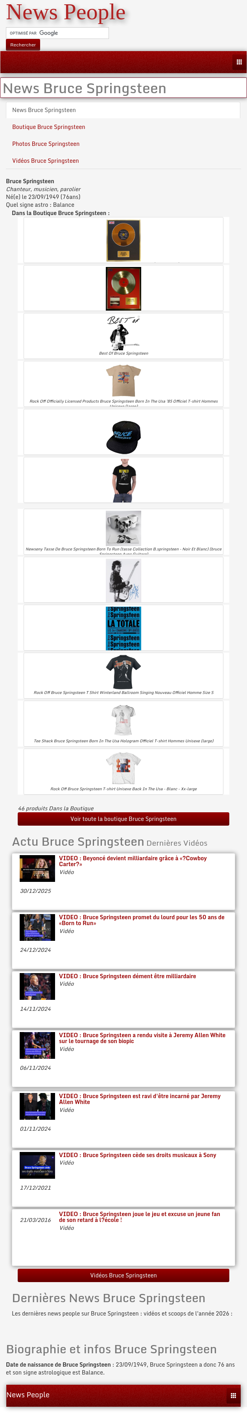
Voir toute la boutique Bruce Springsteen (123, 818)
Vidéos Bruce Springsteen (45, 160)
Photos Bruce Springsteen (45, 143)
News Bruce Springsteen (44, 109)
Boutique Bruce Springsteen (48, 126)
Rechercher (23, 44)
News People (28, 1394)
